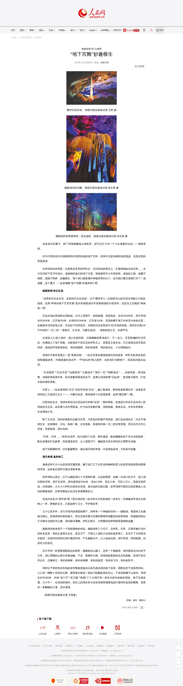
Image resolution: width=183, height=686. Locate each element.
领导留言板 (87, 629)
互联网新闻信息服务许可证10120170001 (55, 661)
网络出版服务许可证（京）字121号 (106, 665)
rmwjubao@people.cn (125, 656)
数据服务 (110, 646)
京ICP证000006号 (127, 665)
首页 (13, 30)
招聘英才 (69, 646)
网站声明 (120, 646)
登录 (161, 30)
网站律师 (131, 646)
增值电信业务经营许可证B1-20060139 (88, 661)
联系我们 (151, 646)
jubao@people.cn (116, 651)
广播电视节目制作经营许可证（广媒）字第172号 (124, 661)
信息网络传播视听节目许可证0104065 (39, 665)
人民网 (14, 37)
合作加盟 (89, 646)
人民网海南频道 (25, 37)
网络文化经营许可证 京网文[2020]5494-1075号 (73, 665)
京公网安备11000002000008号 (146, 665)
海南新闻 (37, 37)
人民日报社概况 (34, 646)
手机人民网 (73, 629)
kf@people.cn (69, 656)
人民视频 (102, 629)
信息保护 (141, 646)
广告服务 (79, 646)
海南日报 (105, 62)
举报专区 (117, 30)
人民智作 (117, 629)
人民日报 (42, 629)
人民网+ (57, 629)
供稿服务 (100, 646)
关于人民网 (47, 646)
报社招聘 (58, 646)
